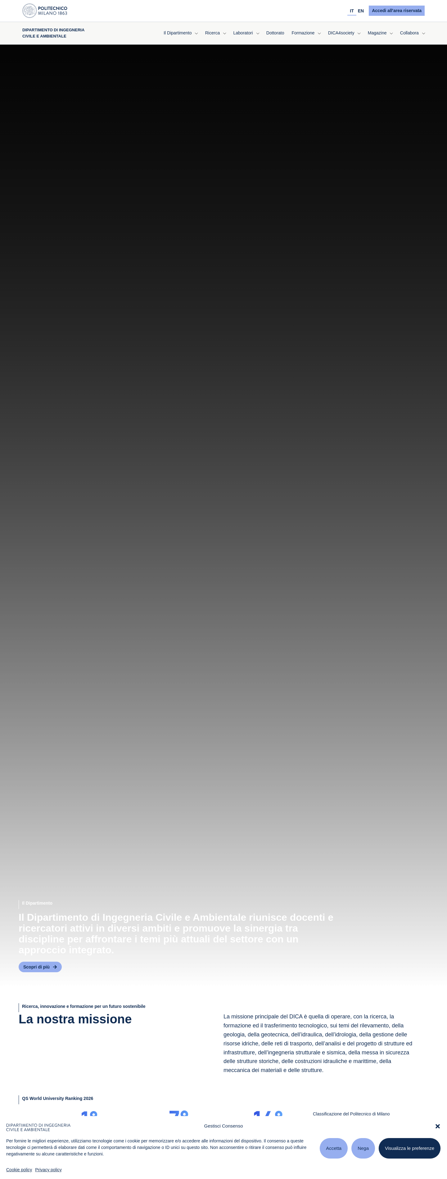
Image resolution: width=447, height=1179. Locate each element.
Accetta (333, 1148)
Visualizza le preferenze (409, 1148)
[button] (438, 1126)
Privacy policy (48, 1169)
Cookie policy (19, 1169)
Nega (363, 1148)
